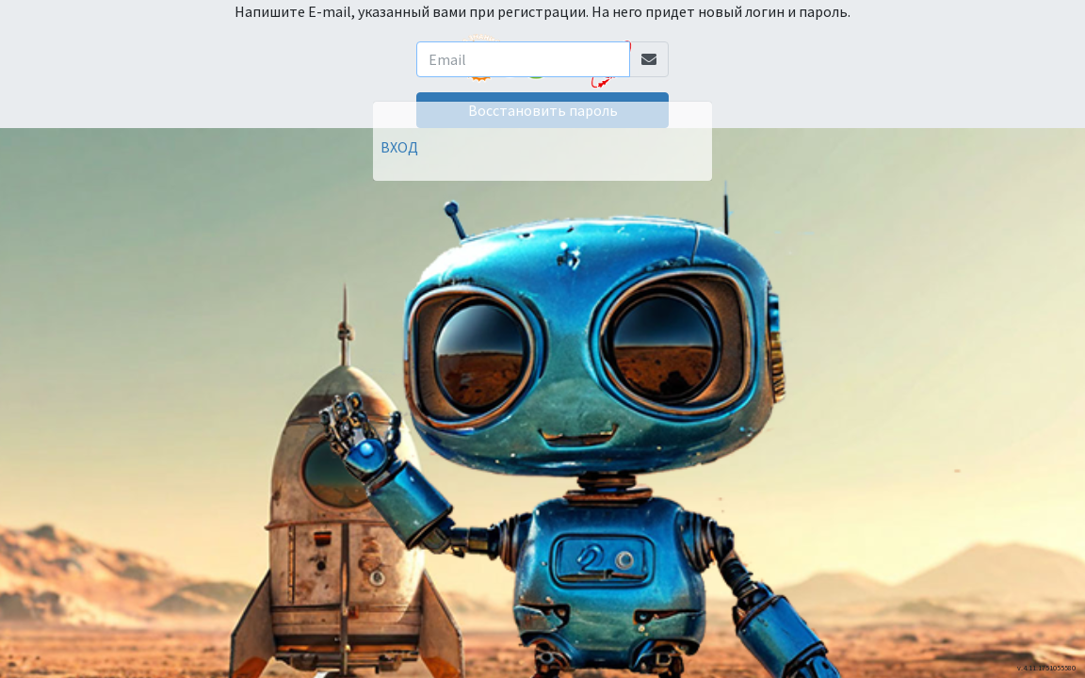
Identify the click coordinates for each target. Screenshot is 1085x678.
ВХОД (399, 146)
